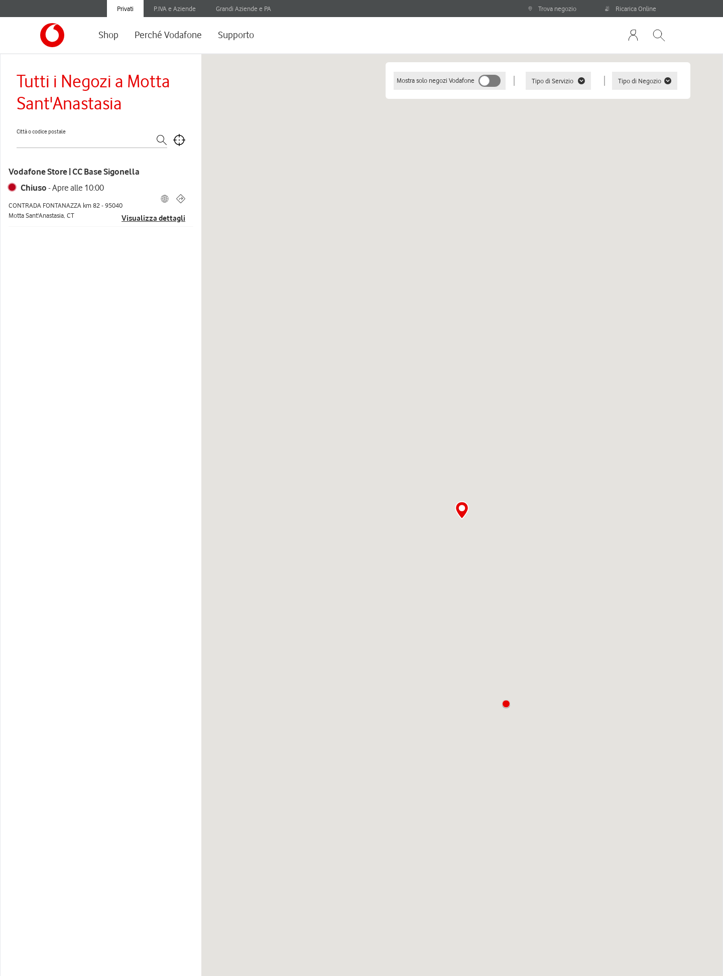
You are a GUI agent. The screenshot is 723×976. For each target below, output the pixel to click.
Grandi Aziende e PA (243, 9)
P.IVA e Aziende (175, 9)
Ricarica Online (630, 9)
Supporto (236, 34)
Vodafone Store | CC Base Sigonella (74, 172)
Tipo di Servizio (558, 81)
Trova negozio (552, 9)
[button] (506, 704)
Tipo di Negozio (644, 81)
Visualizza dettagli (153, 218)
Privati (125, 9)
